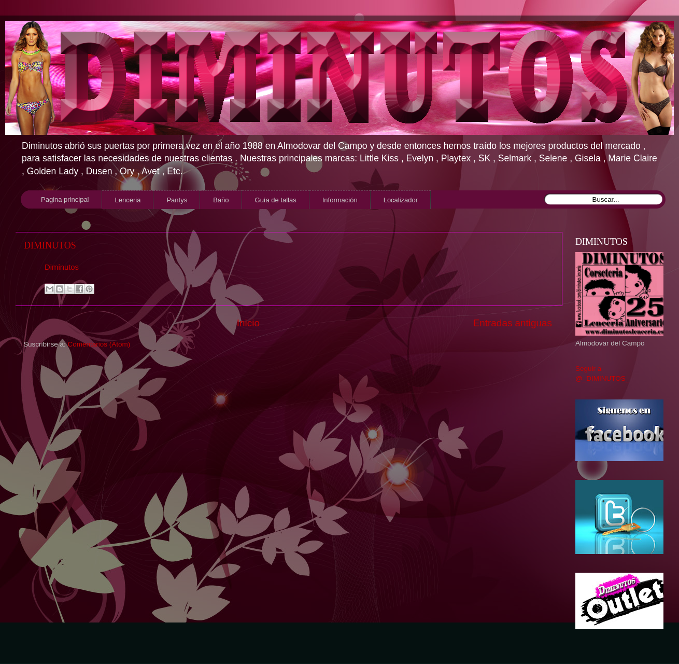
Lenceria (128, 200)
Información (340, 200)
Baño (221, 200)
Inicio (248, 322)
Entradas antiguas (512, 322)
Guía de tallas (275, 200)
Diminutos (62, 267)
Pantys (176, 200)
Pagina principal (65, 199)
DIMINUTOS (50, 245)
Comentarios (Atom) (99, 344)
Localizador (401, 200)
